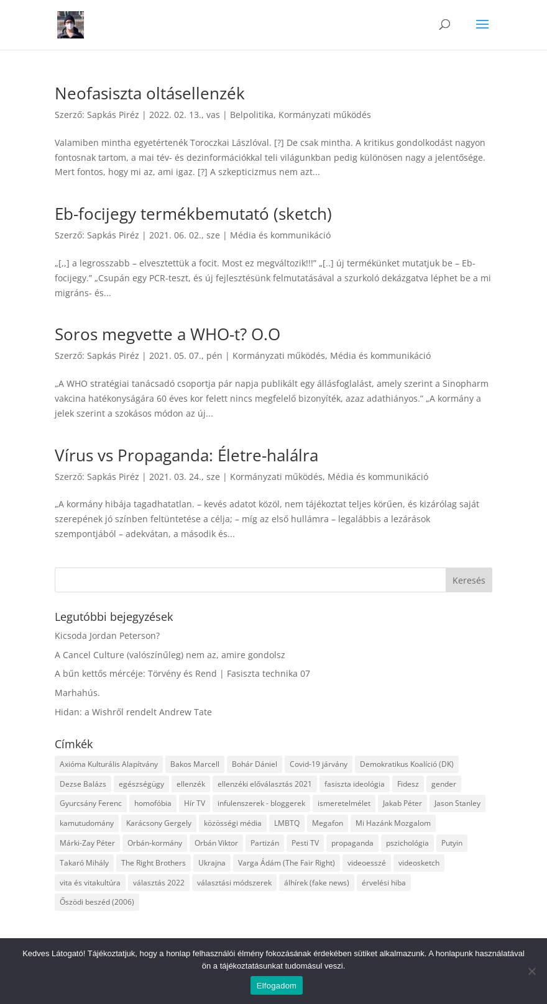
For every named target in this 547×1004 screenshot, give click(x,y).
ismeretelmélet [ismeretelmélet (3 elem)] (344, 803)
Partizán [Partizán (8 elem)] (265, 843)
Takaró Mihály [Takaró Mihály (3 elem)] (84, 862)
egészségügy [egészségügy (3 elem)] (141, 784)
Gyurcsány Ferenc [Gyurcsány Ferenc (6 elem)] (91, 803)
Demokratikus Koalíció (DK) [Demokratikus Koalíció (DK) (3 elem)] (407, 764)
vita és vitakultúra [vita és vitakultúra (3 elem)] (90, 882)
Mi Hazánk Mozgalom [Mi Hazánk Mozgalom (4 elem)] (393, 823)
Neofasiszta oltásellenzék (150, 93)
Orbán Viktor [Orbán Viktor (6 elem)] (216, 843)
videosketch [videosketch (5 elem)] (418, 862)
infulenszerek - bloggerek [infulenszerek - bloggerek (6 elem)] (261, 803)
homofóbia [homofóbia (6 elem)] (153, 803)
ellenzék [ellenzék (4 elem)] (191, 784)
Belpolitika (252, 114)
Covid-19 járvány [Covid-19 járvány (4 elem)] (318, 764)
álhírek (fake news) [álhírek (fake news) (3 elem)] (316, 882)
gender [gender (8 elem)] (443, 784)
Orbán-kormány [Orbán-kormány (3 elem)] (154, 843)
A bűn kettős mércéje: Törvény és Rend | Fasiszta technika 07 (182, 673)
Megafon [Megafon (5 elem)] (327, 823)
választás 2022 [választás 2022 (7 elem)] (159, 882)
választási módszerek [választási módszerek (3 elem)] (234, 882)
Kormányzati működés (324, 114)
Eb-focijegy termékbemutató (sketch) (193, 213)
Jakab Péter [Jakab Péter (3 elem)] (402, 803)
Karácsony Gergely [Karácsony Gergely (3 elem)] (158, 823)
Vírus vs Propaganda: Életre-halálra (186, 455)
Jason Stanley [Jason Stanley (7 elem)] (457, 803)
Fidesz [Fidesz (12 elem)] (408, 784)
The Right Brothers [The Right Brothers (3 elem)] (153, 862)
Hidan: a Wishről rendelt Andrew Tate (133, 712)
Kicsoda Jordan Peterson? (107, 635)
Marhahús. (77, 693)
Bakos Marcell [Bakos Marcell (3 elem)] (194, 764)
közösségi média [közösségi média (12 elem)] (233, 823)
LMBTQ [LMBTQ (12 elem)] (287, 823)
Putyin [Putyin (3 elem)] (451, 843)
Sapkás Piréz (113, 114)
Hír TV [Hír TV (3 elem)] (194, 803)
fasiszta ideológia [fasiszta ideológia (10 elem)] (354, 784)
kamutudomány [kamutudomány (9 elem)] (87, 823)
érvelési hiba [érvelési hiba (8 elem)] (384, 882)
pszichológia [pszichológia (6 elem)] (407, 843)
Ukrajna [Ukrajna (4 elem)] (212, 862)
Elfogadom (276, 985)
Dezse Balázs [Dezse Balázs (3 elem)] (83, 784)
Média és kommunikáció (280, 235)
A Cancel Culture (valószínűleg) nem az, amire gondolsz (170, 655)
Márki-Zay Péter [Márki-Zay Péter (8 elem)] (87, 843)
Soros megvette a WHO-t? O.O (167, 334)
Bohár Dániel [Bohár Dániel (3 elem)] (254, 764)
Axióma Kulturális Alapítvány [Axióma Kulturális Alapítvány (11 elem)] (109, 764)
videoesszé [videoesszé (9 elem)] (366, 862)
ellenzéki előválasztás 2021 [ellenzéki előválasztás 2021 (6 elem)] (265, 784)
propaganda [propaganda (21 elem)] (352, 843)
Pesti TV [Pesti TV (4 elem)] (305, 843)
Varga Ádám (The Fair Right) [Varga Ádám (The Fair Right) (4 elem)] (286, 862)
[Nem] (531, 971)
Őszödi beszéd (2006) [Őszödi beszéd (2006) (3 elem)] (97, 902)
